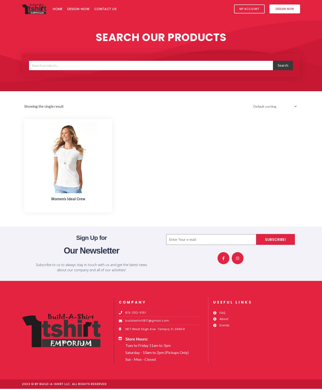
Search (283, 65)
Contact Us (105, 9)
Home (57, 9)
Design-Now (78, 9)
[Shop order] (273, 107)
